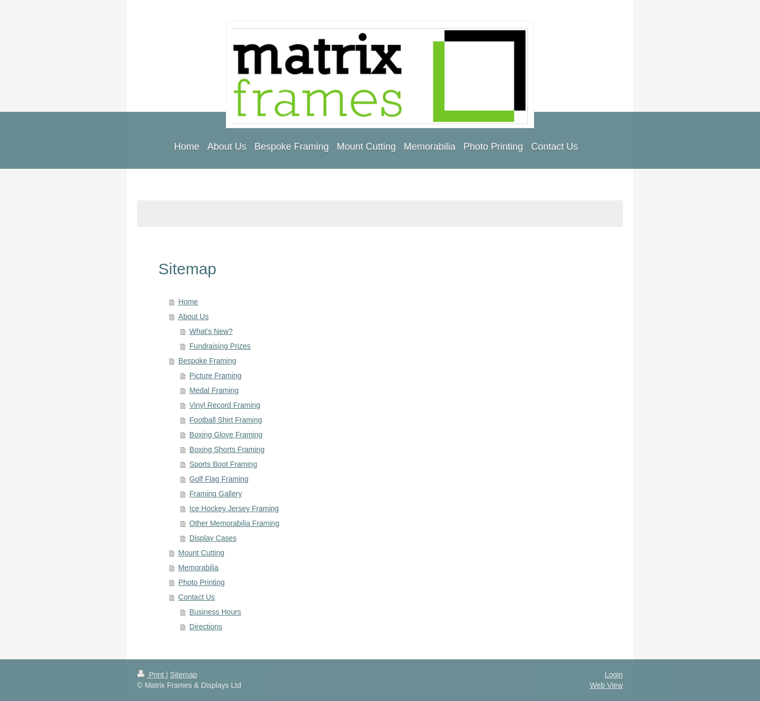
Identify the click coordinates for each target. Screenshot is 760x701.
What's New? (211, 331)
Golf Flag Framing (219, 479)
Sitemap (183, 674)
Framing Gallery (215, 493)
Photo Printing (201, 582)
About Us (193, 316)
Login (614, 674)
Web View (606, 685)
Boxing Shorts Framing (226, 449)
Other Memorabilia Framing (234, 523)
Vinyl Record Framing (224, 405)
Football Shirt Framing (225, 420)
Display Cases (212, 538)
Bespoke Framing (207, 361)
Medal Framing (214, 390)
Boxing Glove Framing (226, 434)
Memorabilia (198, 567)
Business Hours (215, 612)
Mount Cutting (201, 553)
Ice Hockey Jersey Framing (234, 508)
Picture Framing (215, 375)
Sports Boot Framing (223, 464)
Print (151, 674)
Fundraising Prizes (220, 346)
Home (188, 301)
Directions (205, 626)
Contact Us (196, 597)
